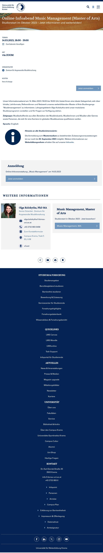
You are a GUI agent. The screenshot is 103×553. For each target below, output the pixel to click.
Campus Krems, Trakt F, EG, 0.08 (31, 237)
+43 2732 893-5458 (29, 227)
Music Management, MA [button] (77, 225)
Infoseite (70, 142)
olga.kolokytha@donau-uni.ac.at (32, 221)
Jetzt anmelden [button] (88, 88)
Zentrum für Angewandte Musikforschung (19, 70)
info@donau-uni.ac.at (51, 477)
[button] (33, 246)
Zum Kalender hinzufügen (13, 44)
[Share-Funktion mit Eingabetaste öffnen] (40, 260)
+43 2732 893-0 (51, 480)
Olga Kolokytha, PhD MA (33, 207)
